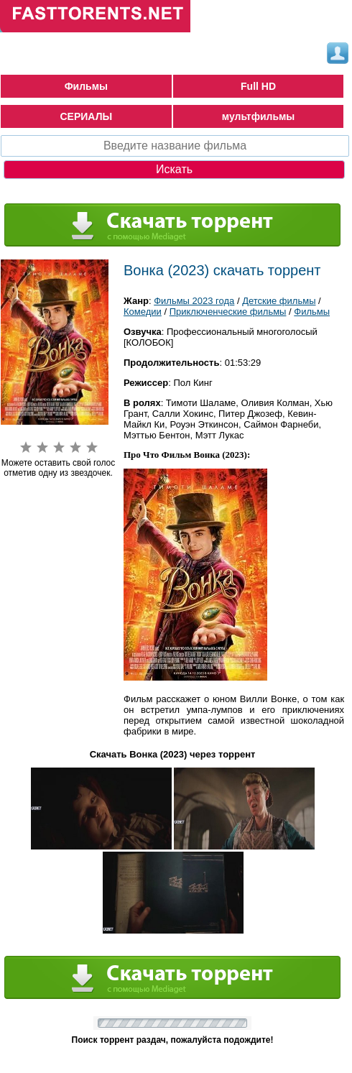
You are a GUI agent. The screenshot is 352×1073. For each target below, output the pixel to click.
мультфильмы (258, 116)
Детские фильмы (278, 300)
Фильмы (86, 86)
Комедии (143, 311)
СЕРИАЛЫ (86, 116)
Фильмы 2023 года (194, 300)
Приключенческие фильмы (228, 311)
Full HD (258, 86)
